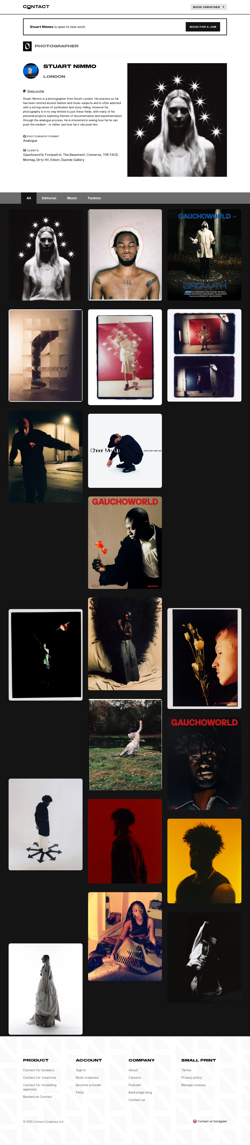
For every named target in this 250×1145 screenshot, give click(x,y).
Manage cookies (193, 1085)
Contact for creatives (39, 1077)
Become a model (88, 1085)
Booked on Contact (37, 1096)
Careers (135, 1077)
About (133, 1070)
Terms (186, 1070)
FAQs (80, 1092)
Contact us (137, 1100)
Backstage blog (140, 1092)
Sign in (81, 1070)
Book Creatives (209, 7)
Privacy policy (191, 1077)
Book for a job (203, 26)
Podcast (135, 1085)
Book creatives (87, 1077)
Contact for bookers (38, 1070)
